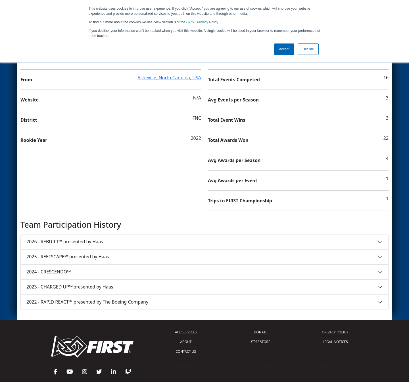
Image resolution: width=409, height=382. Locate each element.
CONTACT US (186, 351)
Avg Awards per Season (234, 160)
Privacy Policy (202, 22)
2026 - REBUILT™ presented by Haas (64, 241)
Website (29, 100)
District (28, 120)
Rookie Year (33, 140)
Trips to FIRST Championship (240, 201)
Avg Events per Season (233, 100)
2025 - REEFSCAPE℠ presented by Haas (67, 257)
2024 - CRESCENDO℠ (48, 272)
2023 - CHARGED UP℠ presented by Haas (69, 287)
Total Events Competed (234, 79)
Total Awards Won (228, 140)
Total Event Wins (226, 120)
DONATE (260, 332)
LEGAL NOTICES (335, 341)
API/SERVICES (186, 332)
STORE (260, 341)
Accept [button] (284, 49)
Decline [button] (308, 49)
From (26, 79)
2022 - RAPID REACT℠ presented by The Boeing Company (87, 302)
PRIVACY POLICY (335, 332)
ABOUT (185, 341)
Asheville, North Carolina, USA (169, 77)
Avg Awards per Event (232, 180)
